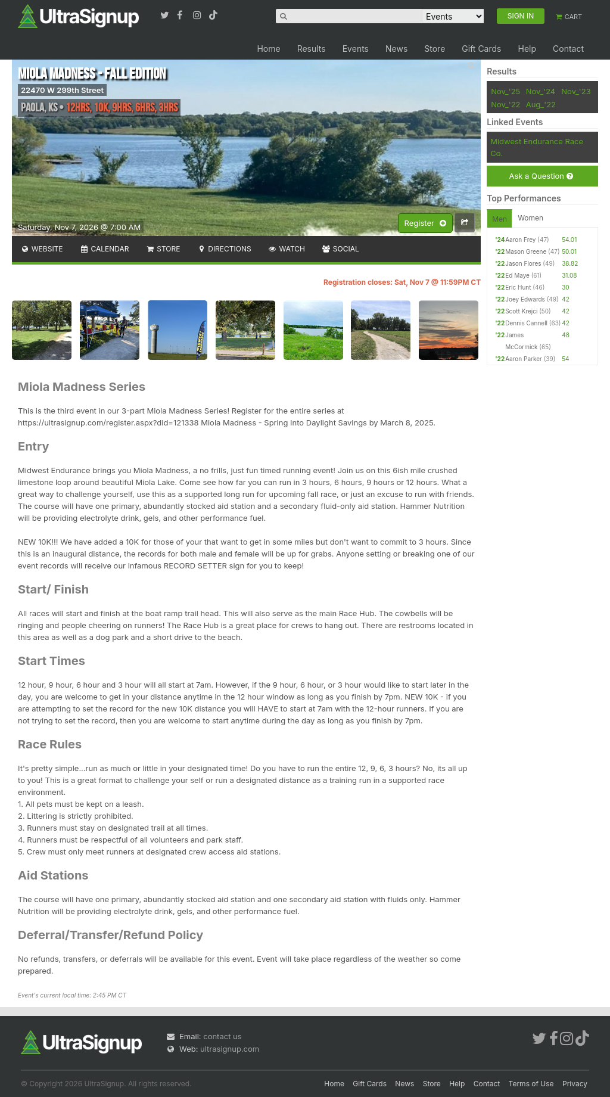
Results (311, 48)
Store (434, 48)
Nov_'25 (505, 91)
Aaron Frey (520, 239)
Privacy (574, 1083)
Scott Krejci (521, 311)
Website (41, 248)
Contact (568, 48)
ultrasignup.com (229, 1049)
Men (499, 219)
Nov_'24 (541, 91)
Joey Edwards (525, 299)
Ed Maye (517, 275)
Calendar (104, 248)
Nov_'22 (505, 104)
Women (530, 217)
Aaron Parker (523, 358)
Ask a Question (540, 176)
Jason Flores (523, 263)
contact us (222, 1036)
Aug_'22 (541, 104)
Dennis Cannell (526, 323)
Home (268, 48)
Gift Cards (481, 48)
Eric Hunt (518, 287)
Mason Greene (525, 251)
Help (527, 48)
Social (340, 248)
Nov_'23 (575, 91)
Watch (286, 248)
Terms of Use (531, 1083)
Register (425, 223)
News (396, 48)
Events (356, 48)
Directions (224, 248)
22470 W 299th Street (62, 90)
